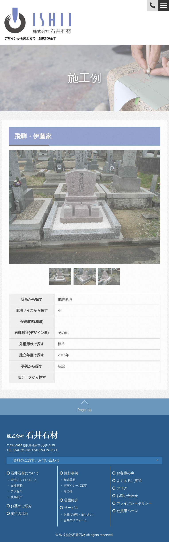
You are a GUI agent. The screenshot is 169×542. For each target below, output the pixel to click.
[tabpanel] (84, 207)
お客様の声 (123, 473)
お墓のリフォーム (75, 520)
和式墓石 (69, 479)
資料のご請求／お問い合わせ (36, 460)
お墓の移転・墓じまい (78, 514)
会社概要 (16, 485)
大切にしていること (24, 479)
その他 (68, 491)
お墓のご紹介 (19, 506)
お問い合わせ (125, 496)
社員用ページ (125, 511)
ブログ (119, 488)
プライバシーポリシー (132, 503)
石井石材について (23, 473)
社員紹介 (16, 497)
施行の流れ (17, 513)
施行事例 (69, 473)
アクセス (16, 491)
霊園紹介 (69, 500)
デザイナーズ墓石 (75, 485)
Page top (84, 408)
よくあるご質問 (126, 481)
